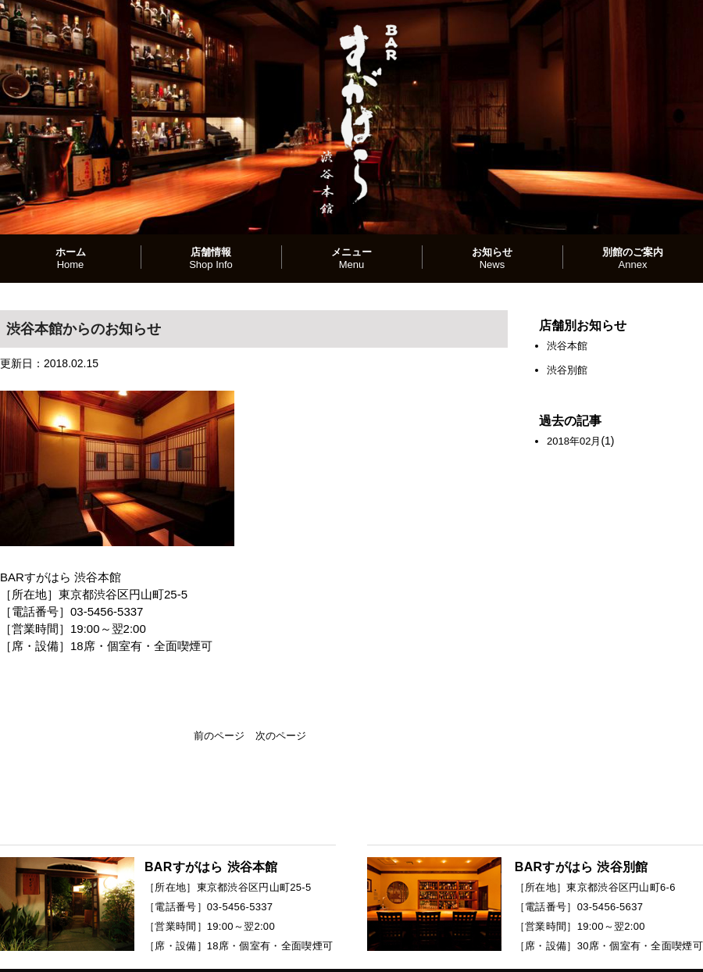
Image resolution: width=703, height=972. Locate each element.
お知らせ (492, 258)
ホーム (70, 258)
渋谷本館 (567, 346)
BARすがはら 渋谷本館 (211, 867)
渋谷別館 (567, 370)
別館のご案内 (632, 258)
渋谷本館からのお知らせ (83, 329)
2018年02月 (574, 441)
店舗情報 (211, 258)
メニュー (351, 258)
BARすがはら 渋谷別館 (581, 867)
